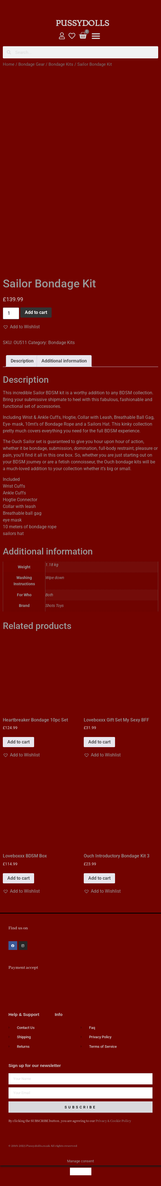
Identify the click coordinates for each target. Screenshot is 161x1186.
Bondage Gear (31, 64)
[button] (96, 36)
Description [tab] (22, 361)
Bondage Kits (60, 64)
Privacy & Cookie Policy (113, 1121)
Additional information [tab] (64, 361)
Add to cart (36, 312)
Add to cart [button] (18, 742)
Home (8, 64)
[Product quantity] (11, 313)
